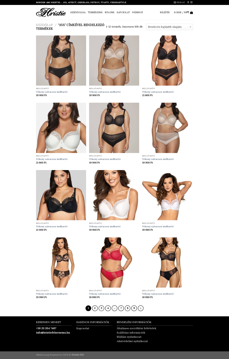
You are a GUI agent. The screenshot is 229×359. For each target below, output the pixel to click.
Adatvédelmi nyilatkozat (132, 341)
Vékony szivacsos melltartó (52, 91)
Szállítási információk (131, 332)
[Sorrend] (169, 27)
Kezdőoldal (78, 12)
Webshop (137, 12)
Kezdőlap (44, 25)
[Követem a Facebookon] (188, 2)
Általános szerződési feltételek (136, 328)
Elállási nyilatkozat (129, 336)
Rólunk (110, 12)
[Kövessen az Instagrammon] (191, 2)
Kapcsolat (123, 12)
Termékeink (95, 12)
